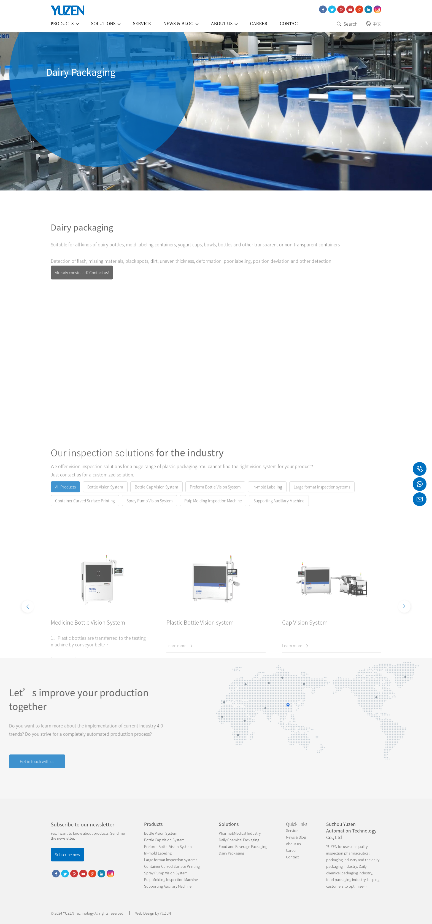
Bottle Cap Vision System (156, 493)
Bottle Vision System (105, 493)
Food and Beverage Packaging (243, 846)
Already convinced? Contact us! (82, 281)
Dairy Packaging (231, 853)
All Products (65, 493)
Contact (290, 23)
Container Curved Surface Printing (85, 507)
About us (225, 23)
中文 (373, 23)
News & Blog (181, 23)
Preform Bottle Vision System (215, 493)
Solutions (107, 23)
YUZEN (165, 913)
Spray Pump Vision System (149, 507)
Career (258, 23)
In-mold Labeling (267, 493)
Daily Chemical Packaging (239, 839)
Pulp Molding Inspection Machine (213, 507)
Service (142, 23)
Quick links (296, 824)
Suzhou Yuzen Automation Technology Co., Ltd (351, 830)
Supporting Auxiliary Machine (278, 507)
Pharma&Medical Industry (240, 833)
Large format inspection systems (322, 493)
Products (66, 23)
